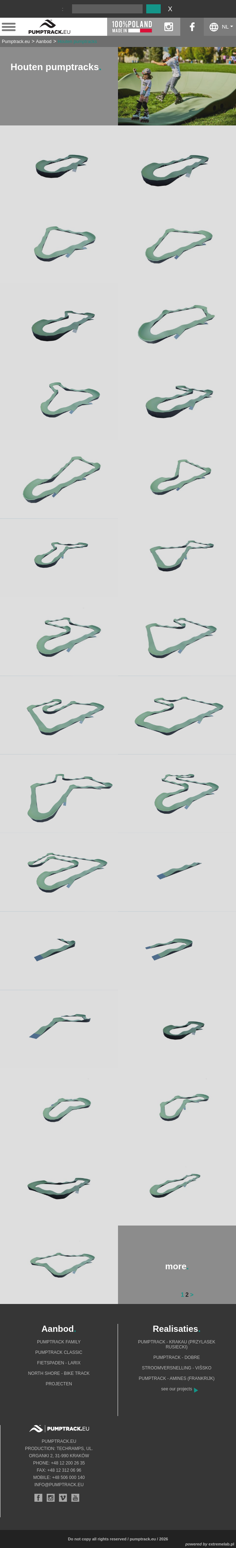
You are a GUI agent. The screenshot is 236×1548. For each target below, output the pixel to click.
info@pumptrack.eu (59, 1484)
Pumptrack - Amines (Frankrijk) (176, 1378)
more (177, 1266)
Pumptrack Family (58, 1341)
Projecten (59, 1383)
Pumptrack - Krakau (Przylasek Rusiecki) (176, 1344)
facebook (192, 27)
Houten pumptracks (77, 41)
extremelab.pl (221, 1544)
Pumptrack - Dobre (176, 1357)
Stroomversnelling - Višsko (176, 1367)
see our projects (176, 1388)
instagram (168, 27)
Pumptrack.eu (16, 41)
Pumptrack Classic (58, 1352)
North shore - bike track (58, 1373)
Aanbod (43, 41)
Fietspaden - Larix (59, 1362)
